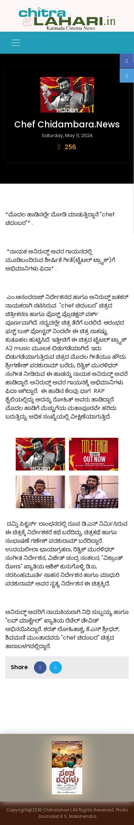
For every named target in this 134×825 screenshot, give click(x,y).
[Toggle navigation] (16, 43)
